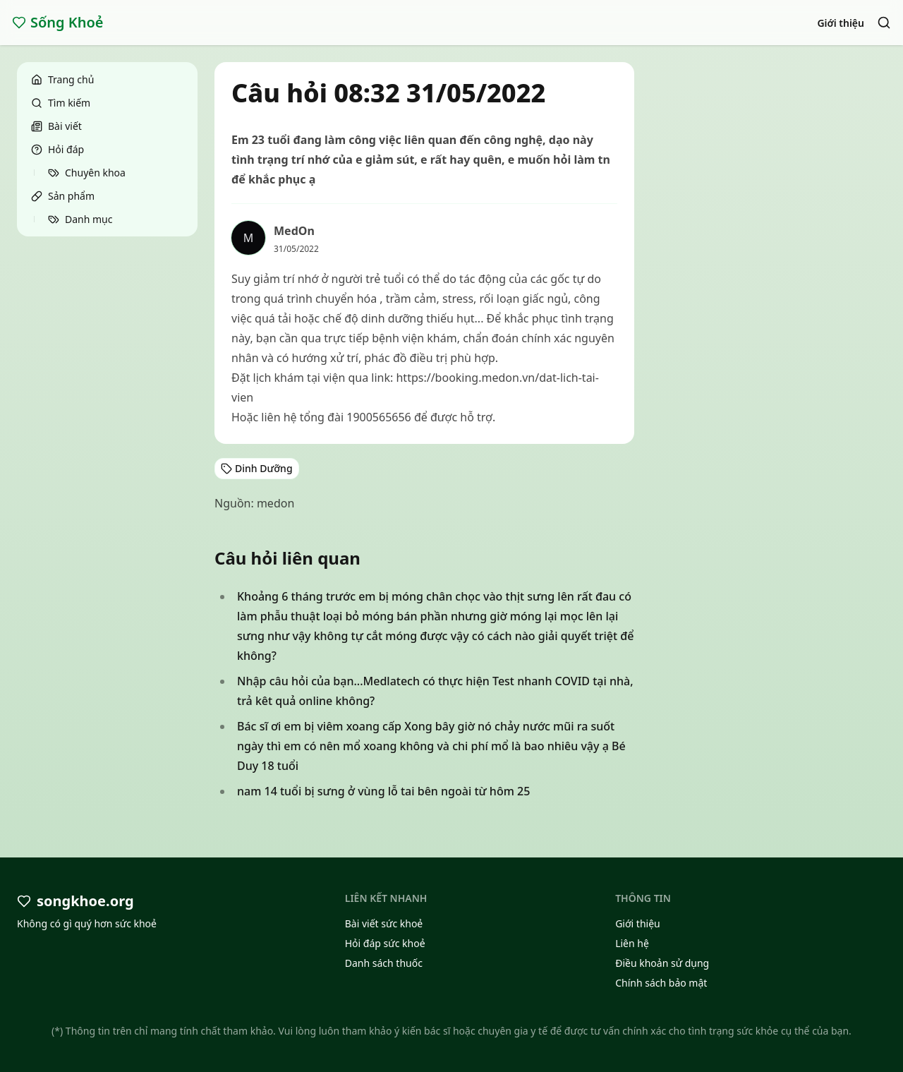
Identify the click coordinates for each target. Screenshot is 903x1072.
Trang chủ (62, 79)
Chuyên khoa (87, 172)
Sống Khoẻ (58, 22)
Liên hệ (632, 943)
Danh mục (80, 219)
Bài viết (56, 126)
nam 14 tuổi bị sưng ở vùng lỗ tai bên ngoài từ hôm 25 (383, 791)
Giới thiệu (840, 23)
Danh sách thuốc (384, 963)
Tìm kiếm (60, 102)
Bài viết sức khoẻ (384, 923)
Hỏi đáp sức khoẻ (385, 943)
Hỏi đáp (57, 149)
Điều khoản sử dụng (662, 963)
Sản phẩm (63, 196)
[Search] (884, 22)
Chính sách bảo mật (661, 982)
